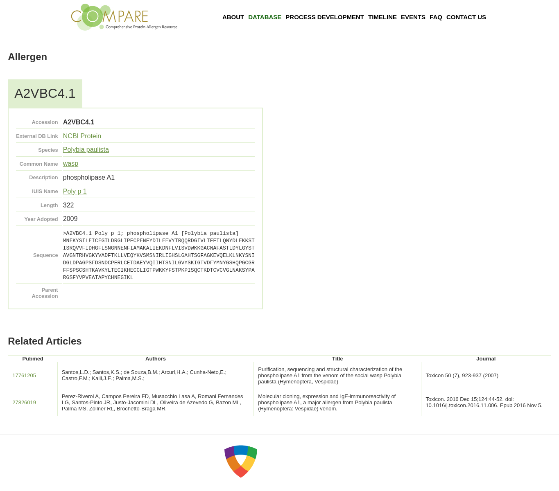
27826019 (24, 402)
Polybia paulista (86, 149)
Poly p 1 (75, 191)
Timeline (382, 17)
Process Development (324, 17)
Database (264, 17)
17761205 (24, 375)
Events (413, 17)
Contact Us (466, 17)
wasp (70, 163)
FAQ (436, 17)
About (233, 17)
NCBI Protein (82, 136)
